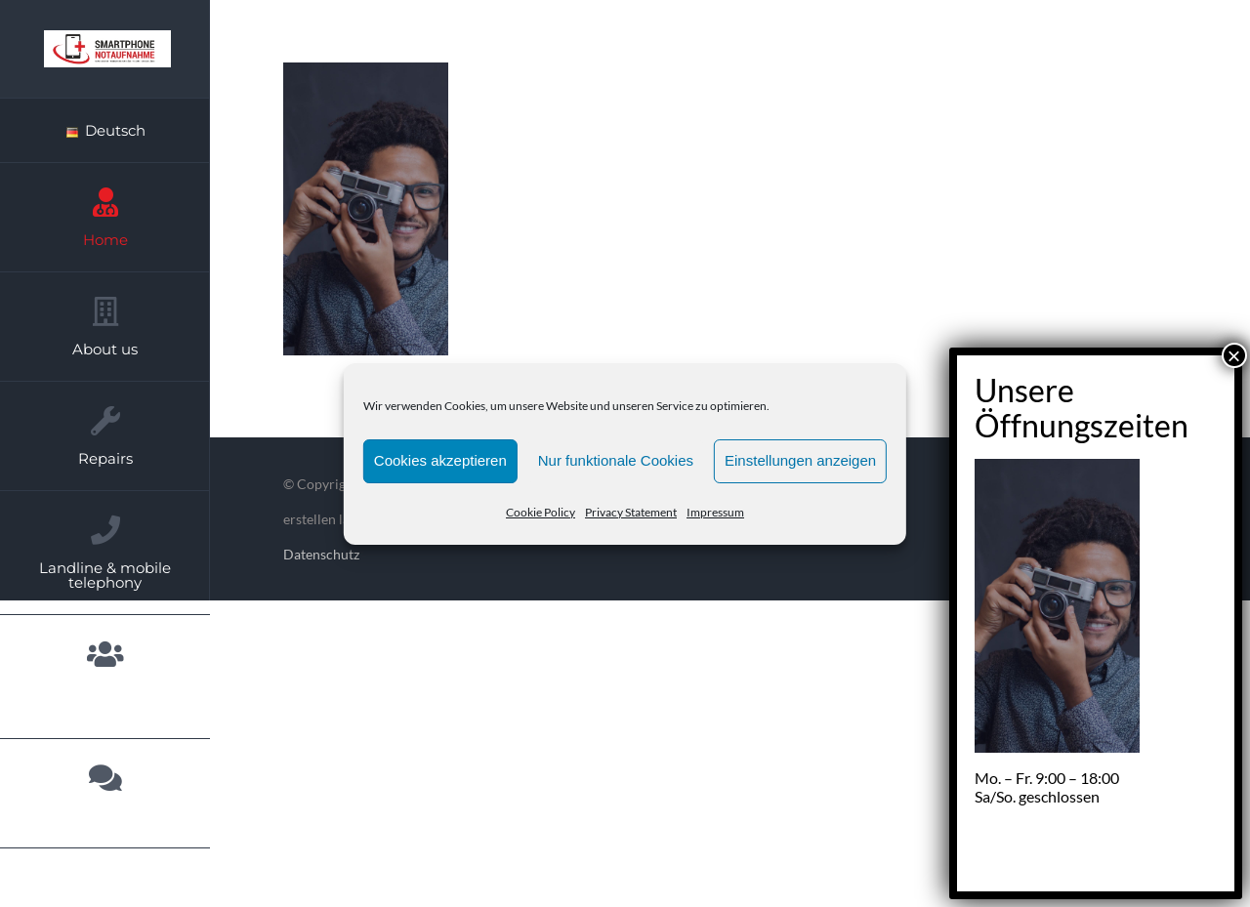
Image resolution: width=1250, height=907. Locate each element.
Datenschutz (321, 554)
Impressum (715, 512)
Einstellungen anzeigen (800, 460)
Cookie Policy (540, 512)
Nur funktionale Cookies (615, 460)
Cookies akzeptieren (440, 460)
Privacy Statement (631, 512)
